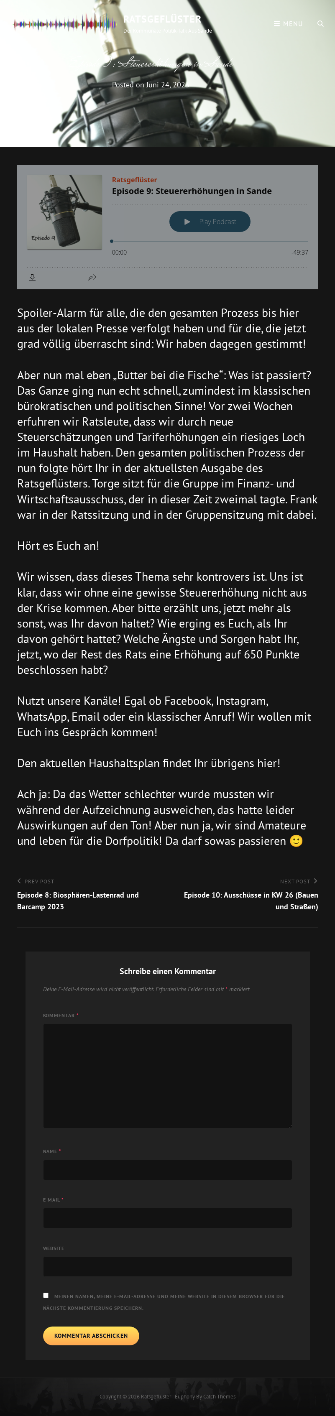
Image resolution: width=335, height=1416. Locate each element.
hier (267, 763)
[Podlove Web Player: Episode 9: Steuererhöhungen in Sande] (167, 227)
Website (54, 1248)
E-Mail (53, 1200)
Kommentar (61, 1015)
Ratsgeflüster (162, 19)
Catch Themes (219, 1396)
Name (52, 1151)
